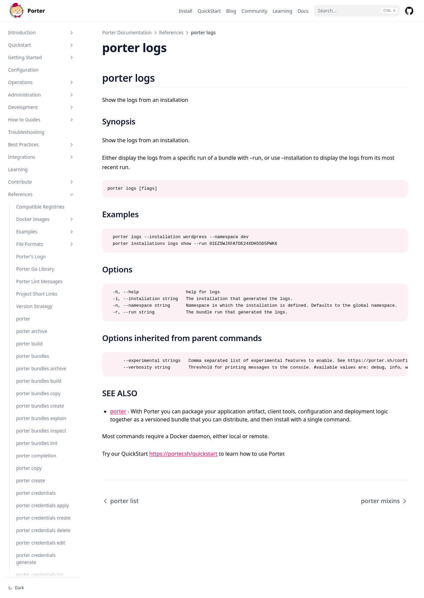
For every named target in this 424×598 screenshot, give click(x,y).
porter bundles (32, 356)
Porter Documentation (127, 32)
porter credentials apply (42, 505)
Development (41, 107)
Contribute (41, 182)
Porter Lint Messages (39, 281)
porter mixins (384, 501)
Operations (41, 82)
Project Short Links (36, 294)
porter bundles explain (41, 418)
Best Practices (41, 144)
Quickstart (41, 45)
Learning (18, 169)
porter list (120, 501)
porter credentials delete (43, 530)
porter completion (36, 455)
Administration (41, 94)
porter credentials (35, 493)
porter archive (31, 331)
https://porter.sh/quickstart (183, 453)
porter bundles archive (41, 368)
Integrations (41, 157)
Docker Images (45, 219)
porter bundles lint (36, 443)
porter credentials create (43, 518)
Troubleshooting (26, 132)
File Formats (45, 244)
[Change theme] (43, 588)
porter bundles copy (38, 393)
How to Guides (41, 119)
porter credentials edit (40, 542)
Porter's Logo (31, 256)
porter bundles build (38, 381)
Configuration (23, 70)
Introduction (41, 32)
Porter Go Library (35, 269)
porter (23, 318)
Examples (45, 231)
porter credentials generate (35, 558)
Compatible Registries (40, 206)
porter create (30, 480)
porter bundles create (40, 406)
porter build (29, 343)
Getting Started (41, 57)
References (41, 194)
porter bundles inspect (41, 430)
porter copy (29, 468)
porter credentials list (39, 574)
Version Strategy (34, 306)
